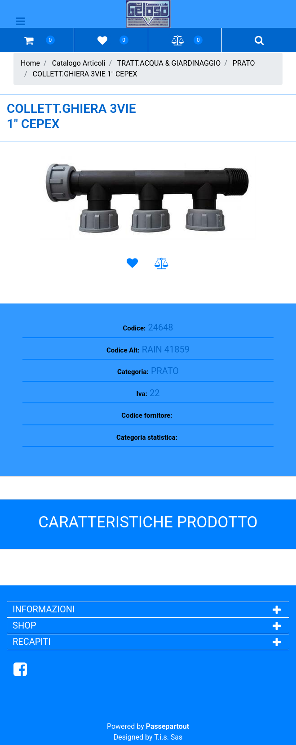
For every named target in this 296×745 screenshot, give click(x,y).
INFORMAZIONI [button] (45, 609)
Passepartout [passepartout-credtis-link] (167, 726)
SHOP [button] (24, 625)
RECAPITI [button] (32, 641)
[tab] (148, 609)
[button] (148, 198)
